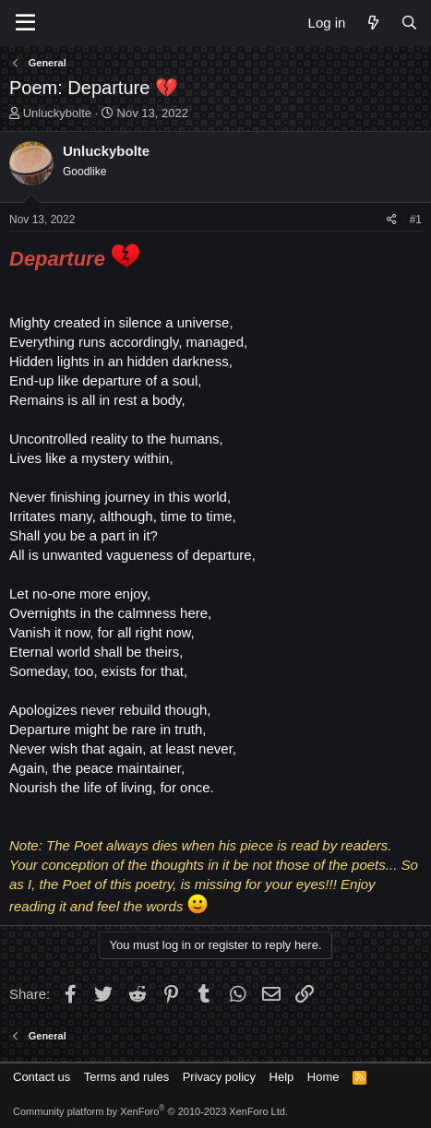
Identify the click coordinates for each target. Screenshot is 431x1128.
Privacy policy (219, 1077)
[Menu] (25, 23)
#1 (416, 219)
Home (323, 1077)
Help (281, 1077)
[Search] (409, 23)
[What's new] (372, 23)
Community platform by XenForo (150, 1111)
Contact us (41, 1077)
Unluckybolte (57, 113)
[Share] (391, 220)
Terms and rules (126, 1077)
